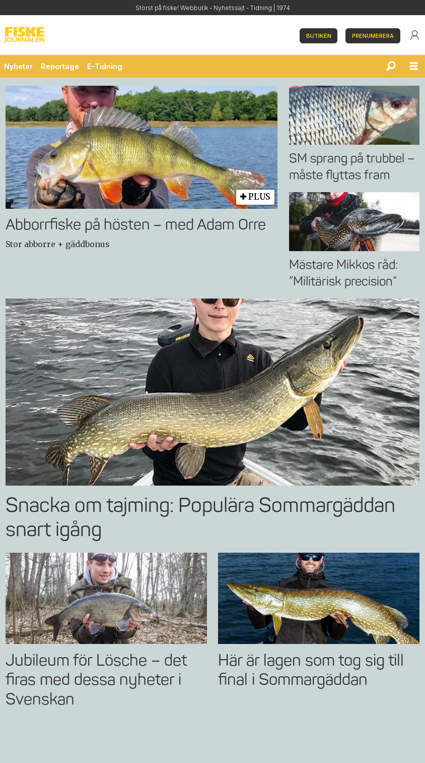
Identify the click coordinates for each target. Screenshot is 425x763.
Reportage (60, 66)
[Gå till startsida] (148, 35)
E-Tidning (104, 66)
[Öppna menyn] (414, 67)
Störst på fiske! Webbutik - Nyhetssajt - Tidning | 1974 (212, 8)
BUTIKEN (318, 36)
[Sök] (391, 66)
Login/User (414, 35)
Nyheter (18, 66)
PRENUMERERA (373, 36)
